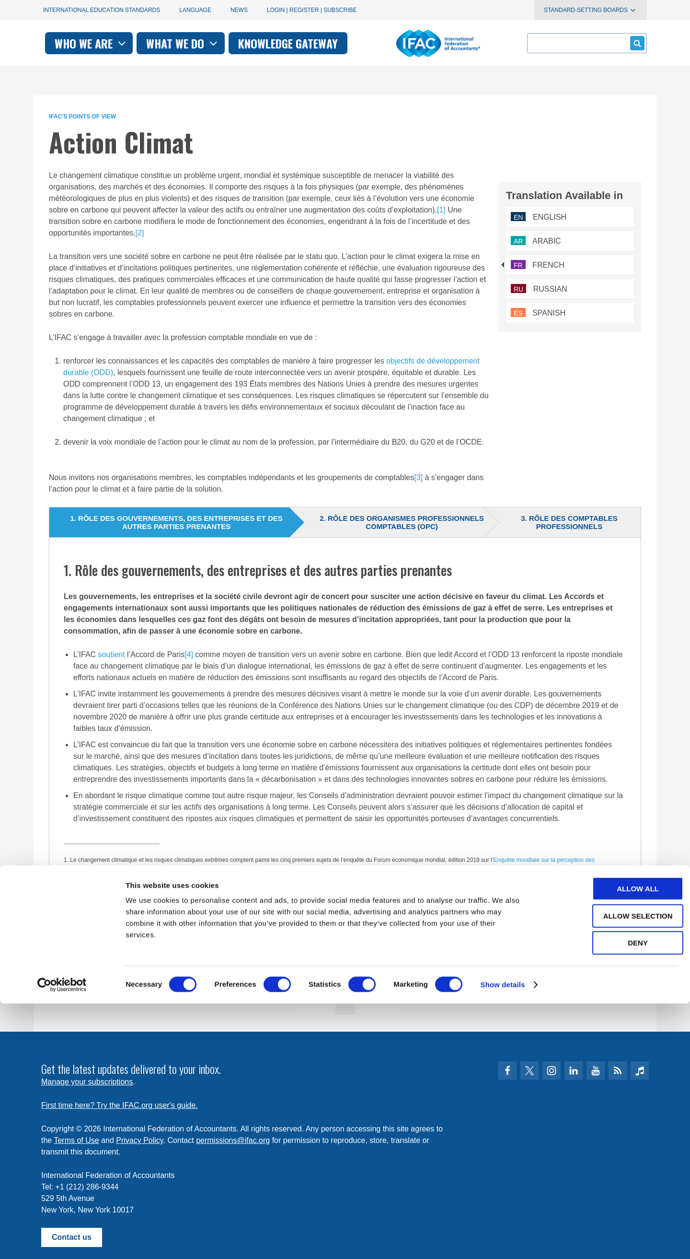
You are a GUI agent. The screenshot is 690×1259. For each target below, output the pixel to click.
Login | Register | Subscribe (312, 10)
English (538, 217)
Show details (503, 1240)
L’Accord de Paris (92, 917)
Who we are (222, 43)
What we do (313, 43)
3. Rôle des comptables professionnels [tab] (569, 522)
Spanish (538, 313)
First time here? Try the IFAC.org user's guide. (119, 1105)
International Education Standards (101, 10)
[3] (418, 477)
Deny (610, 1198)
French (537, 265)
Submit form (635, 43)
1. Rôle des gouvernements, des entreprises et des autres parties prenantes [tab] (176, 522)
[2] (140, 233)
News (239, 10)
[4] (188, 654)
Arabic (536, 241)
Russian (539, 289)
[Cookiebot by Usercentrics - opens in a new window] (62, 1240)
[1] (441, 210)
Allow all (610, 1144)
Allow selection (610, 1171)
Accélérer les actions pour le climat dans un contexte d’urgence (303, 890)
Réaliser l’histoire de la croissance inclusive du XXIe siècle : (146, 890)
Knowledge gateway (419, 43)
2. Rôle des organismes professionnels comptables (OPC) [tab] (402, 522)
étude (182, 868)
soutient (111, 654)
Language (195, 10)
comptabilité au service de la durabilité (127, 904)
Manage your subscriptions (87, 1082)
